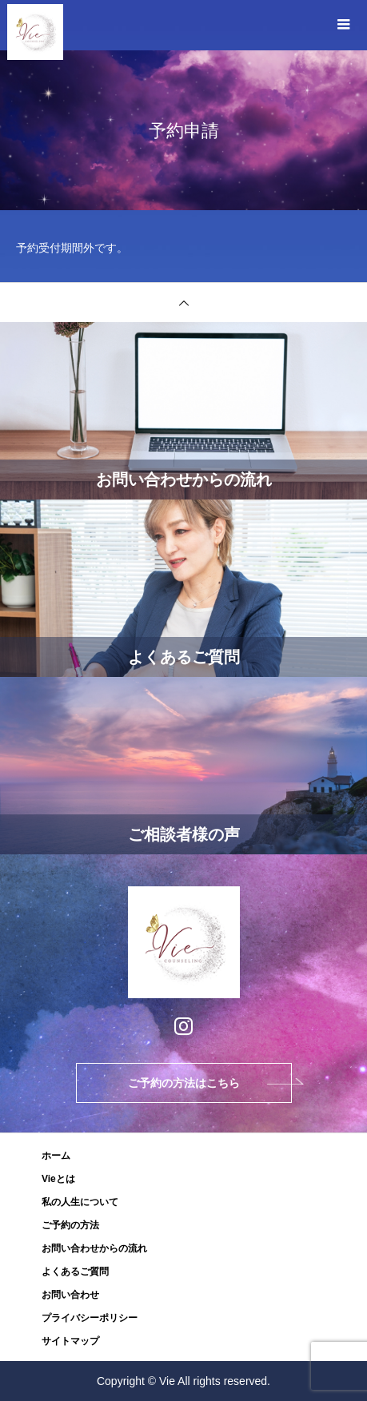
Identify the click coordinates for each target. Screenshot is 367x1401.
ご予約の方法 (70, 1225)
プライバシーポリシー (90, 1317)
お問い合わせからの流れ (94, 1248)
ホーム (56, 1155)
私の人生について (80, 1202)
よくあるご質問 (75, 1271)
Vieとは (58, 1178)
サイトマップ (70, 1341)
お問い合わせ (70, 1294)
